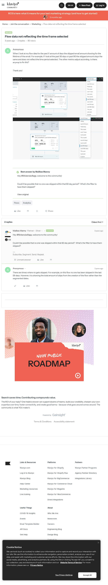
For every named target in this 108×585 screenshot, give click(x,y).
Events (23, 519)
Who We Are (53, 513)
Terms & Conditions (42, 421)
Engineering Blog (55, 529)
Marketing (36, 24)
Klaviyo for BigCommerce (58, 478)
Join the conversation (19, 24)
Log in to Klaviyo (27, 473)
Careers (51, 524)
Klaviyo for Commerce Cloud (60, 484)
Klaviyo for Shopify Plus (58, 473)
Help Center (25, 484)
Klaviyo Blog (25, 478)
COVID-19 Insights (27, 513)
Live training (25, 494)
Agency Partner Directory (86, 473)
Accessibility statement (64, 421)
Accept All (87, 575)
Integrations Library (83, 478)
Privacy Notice (36, 565)
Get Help (24, 534)
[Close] (98, 542)
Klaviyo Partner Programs (86, 468)
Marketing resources (29, 489)
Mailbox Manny (19, 230)
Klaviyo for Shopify (56, 468)
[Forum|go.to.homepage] (13, 5)
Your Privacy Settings (64, 575)
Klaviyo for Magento (56, 489)
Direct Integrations (55, 500)
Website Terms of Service (71, 562)
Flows (16, 203)
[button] (3, 6)
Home (5, 24)
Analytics (27, 203)
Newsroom (52, 519)
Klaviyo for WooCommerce (59, 494)
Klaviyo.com (25, 468)
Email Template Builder (29, 524)
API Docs (24, 529)
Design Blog (53, 534)
